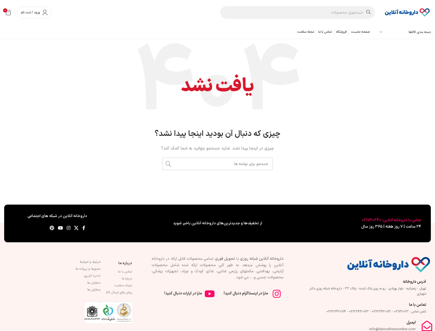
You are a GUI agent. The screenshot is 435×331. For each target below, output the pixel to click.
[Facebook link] (83, 228)
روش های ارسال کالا (119, 292)
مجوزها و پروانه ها (87, 268)
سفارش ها (93, 282)
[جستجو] (297, 12)
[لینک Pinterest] (52, 228)
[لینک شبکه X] (76, 228)
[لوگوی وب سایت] (407, 12)
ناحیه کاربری (92, 275)
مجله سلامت (123, 285)
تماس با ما (125, 271)
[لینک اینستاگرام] (68, 228)
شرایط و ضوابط (90, 261)
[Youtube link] (60, 228)
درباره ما (125, 263)
